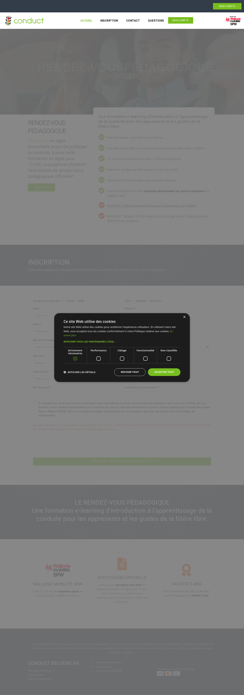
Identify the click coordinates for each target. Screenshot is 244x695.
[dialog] (122, 347)
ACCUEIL (86, 20)
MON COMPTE (227, 6)
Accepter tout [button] (164, 372)
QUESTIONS (156, 20)
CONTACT (133, 20)
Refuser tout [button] (130, 372)
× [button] (184, 317)
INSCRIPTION (109, 20)
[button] (122, 341)
